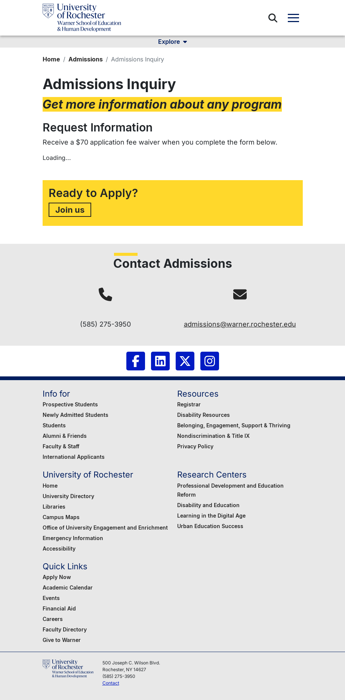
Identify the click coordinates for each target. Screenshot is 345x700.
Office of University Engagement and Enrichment (105, 527)
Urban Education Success (210, 526)
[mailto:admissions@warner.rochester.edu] (240, 295)
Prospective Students (70, 404)
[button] (273, 18)
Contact (110, 683)
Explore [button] (172, 41)
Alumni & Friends (65, 436)
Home (51, 59)
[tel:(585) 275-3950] (105, 295)
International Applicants (74, 457)
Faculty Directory (65, 629)
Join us (69, 209)
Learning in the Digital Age (211, 515)
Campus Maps (61, 517)
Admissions (85, 59)
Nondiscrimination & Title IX (213, 436)
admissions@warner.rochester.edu (240, 324)
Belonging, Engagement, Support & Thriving (233, 425)
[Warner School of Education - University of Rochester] (82, 18)
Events (51, 598)
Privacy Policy (195, 446)
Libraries (54, 506)
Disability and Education (208, 505)
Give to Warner (62, 640)
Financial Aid (59, 608)
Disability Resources (203, 415)
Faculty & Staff (61, 446)
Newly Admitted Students (75, 415)
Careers (53, 619)
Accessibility (59, 548)
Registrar (189, 404)
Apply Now (57, 577)
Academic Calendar (68, 587)
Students (54, 425)
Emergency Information (73, 538)
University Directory (68, 496)
